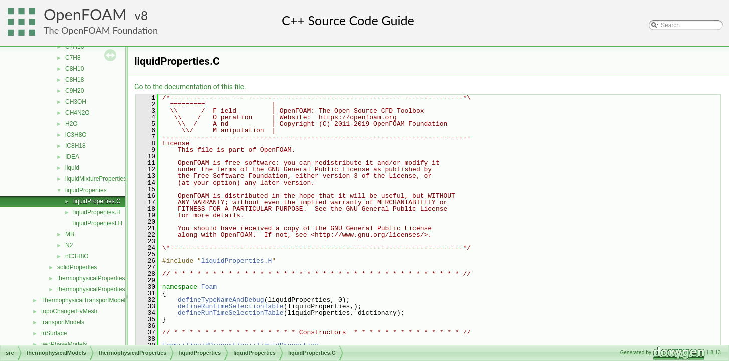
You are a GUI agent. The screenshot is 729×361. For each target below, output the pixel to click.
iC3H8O (76, 134)
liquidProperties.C (97, 201)
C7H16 (74, 46)
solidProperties (77, 267)
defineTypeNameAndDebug (221, 299)
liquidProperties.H (97, 212)
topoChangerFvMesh (69, 311)
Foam (209, 286)
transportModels (62, 322)
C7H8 (73, 57)
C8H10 (74, 68)
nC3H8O (77, 256)
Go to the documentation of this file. (190, 87)
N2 (69, 245)
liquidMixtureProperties (95, 179)
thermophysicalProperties (91, 278)
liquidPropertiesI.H (97, 223)
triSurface (54, 333)
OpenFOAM (85, 14)
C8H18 (74, 79)
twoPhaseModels (64, 344)
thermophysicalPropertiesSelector (102, 289)
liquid (72, 167)
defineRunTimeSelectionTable (231, 306)
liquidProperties (86, 190)
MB (69, 234)
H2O (71, 123)
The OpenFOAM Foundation (101, 30)
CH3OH (75, 101)
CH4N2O (77, 112)
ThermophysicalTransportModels (84, 300)
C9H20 (74, 90)
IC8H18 (75, 145)
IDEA (72, 156)
